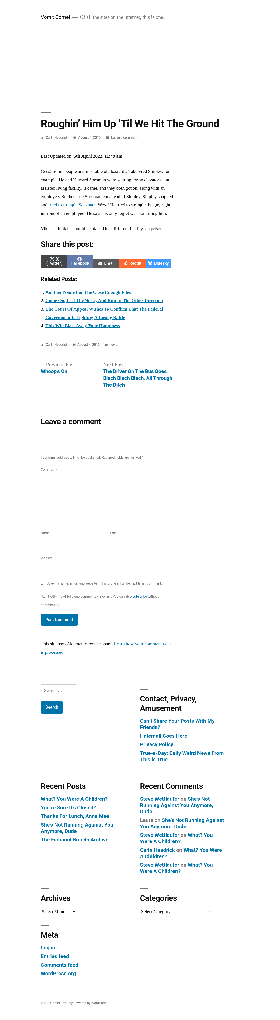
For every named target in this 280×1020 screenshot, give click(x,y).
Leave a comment (124, 138)
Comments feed (59, 965)
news (113, 345)
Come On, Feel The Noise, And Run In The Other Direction (104, 301)
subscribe (140, 597)
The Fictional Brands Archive (74, 840)
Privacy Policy (156, 744)
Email (114, 533)
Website (47, 558)
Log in (48, 947)
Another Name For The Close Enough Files (88, 292)
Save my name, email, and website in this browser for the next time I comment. (104, 583)
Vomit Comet (55, 17)
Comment (49, 469)
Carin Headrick (57, 138)
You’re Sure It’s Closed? (68, 808)
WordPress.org (58, 973)
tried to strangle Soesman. (73, 205)
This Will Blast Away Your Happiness (82, 326)
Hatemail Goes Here (163, 736)
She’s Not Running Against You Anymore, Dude (176, 805)
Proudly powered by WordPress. (85, 1003)
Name (45, 533)
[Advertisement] (140, 66)
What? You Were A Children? (74, 799)
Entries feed (55, 956)
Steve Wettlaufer (159, 799)
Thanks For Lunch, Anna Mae (75, 816)
